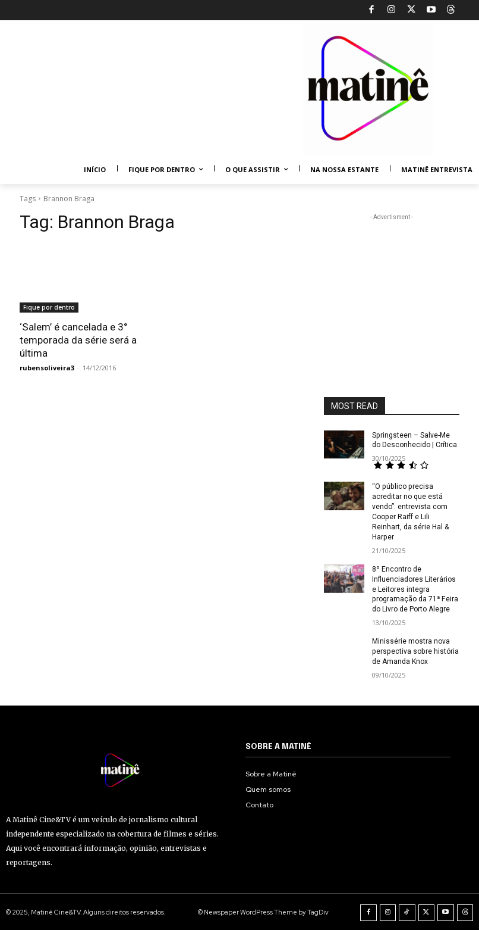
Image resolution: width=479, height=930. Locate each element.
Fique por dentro (49, 307)
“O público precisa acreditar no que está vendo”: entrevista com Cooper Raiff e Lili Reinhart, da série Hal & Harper (410, 511)
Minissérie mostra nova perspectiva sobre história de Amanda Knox (414, 650)
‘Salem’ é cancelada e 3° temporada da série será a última (78, 340)
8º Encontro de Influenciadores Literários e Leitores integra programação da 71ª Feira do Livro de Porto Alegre (414, 588)
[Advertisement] (391, 282)
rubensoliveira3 (47, 367)
